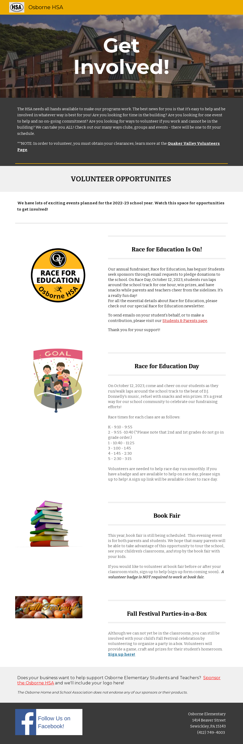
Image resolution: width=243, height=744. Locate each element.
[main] (121, 56)
